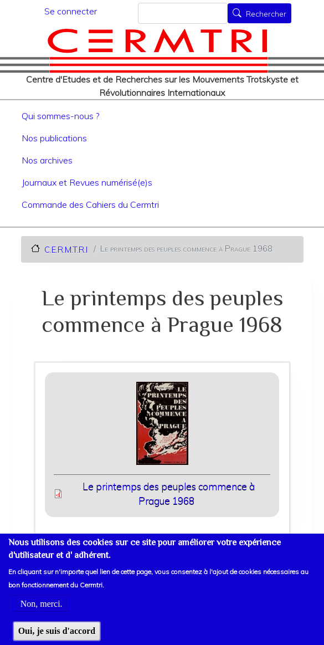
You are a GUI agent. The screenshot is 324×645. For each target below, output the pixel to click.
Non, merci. (41, 611)
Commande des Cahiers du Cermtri (90, 204)
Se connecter (70, 11)
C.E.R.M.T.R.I (66, 249)
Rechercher (266, 14)
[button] (162, 427)
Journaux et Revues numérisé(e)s (87, 182)
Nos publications (54, 138)
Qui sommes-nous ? (60, 115)
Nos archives (47, 160)
